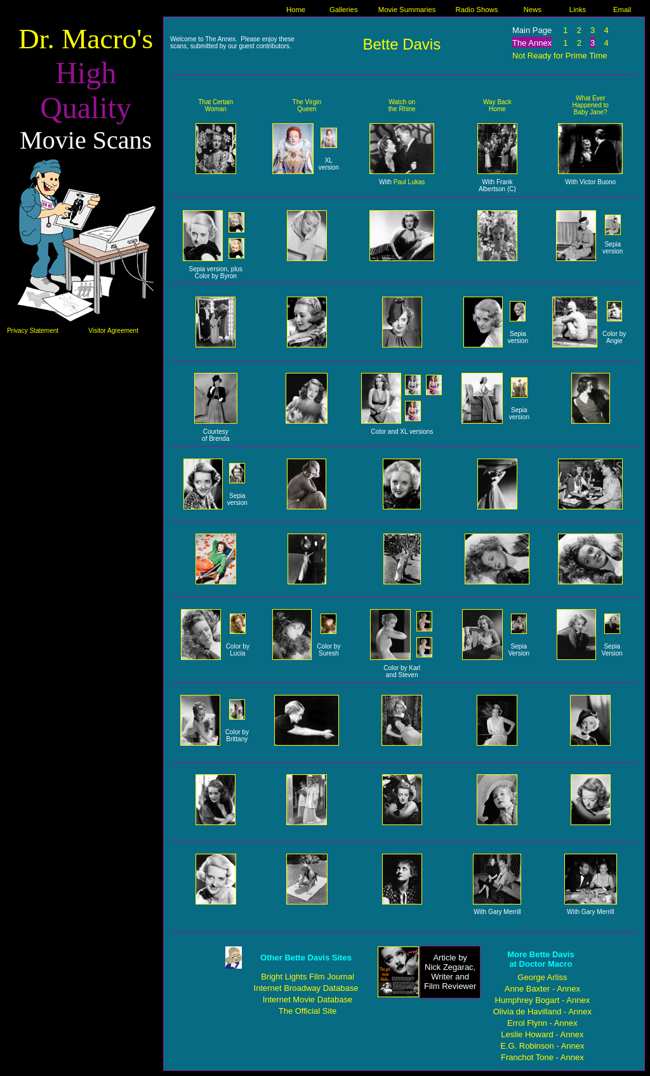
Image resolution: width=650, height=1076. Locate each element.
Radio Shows (477, 9)
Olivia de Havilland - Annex (542, 1011)
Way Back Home (497, 105)
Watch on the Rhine (402, 105)
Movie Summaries (407, 9)
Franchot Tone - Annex (542, 1057)
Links (577, 9)
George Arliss (542, 977)
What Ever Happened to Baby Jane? (591, 105)
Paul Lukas (409, 181)
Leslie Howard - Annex (542, 1034)
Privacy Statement (32, 330)
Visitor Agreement (113, 330)
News (532, 9)
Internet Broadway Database (306, 988)
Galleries (343, 9)
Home (295, 9)
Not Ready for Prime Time (559, 55)
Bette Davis (401, 44)
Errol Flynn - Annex (542, 1023)
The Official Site (308, 1011)
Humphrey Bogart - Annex (542, 1000)
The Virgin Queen (307, 105)
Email (622, 9)
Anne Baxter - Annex (542, 988)
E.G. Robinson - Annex (542, 1046)
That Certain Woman (215, 105)
